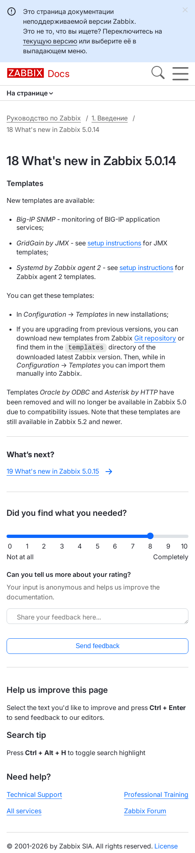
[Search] (158, 74)
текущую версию (50, 41)
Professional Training (156, 794)
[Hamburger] (180, 73)
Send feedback (97, 645)
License (166, 846)
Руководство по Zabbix (44, 118)
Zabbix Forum (145, 811)
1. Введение (110, 118)
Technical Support (34, 794)
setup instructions (114, 243)
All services (24, 811)
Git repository (155, 338)
